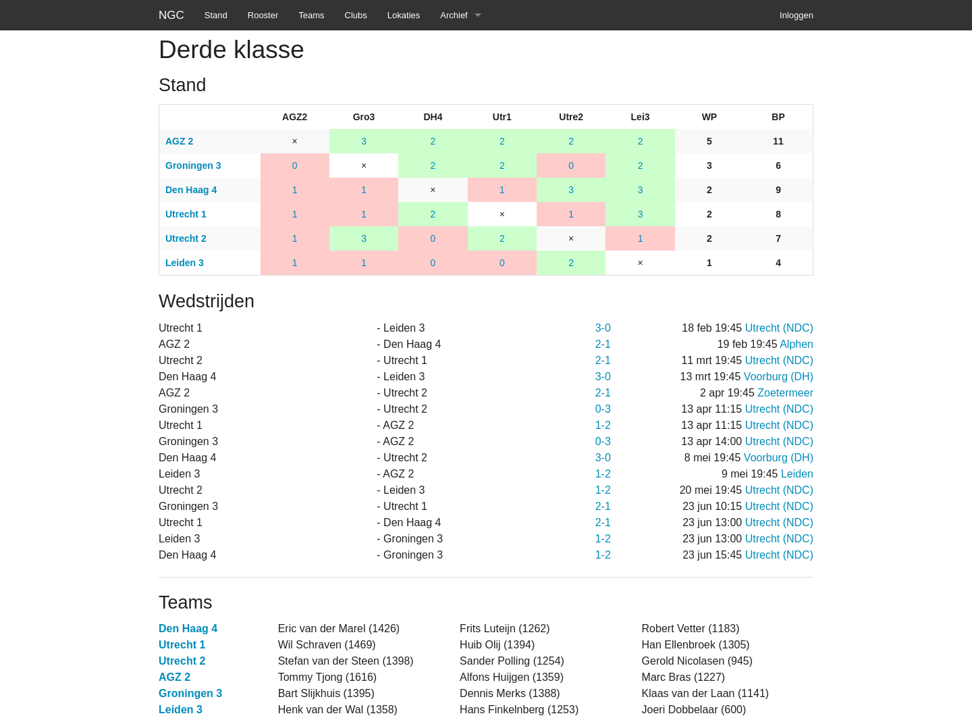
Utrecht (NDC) (779, 328)
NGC (171, 15)
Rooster (263, 15)
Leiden (797, 474)
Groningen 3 (190, 693)
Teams (311, 15)
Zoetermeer (785, 393)
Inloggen (796, 15)
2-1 (603, 344)
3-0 (603, 328)
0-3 (603, 409)
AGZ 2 (174, 677)
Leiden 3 (180, 709)
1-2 (603, 425)
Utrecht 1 (182, 644)
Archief (453, 15)
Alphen (796, 344)
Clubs (356, 15)
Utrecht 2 (182, 661)
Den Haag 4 (188, 628)
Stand (216, 15)
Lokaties (403, 15)
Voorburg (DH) (778, 376)
